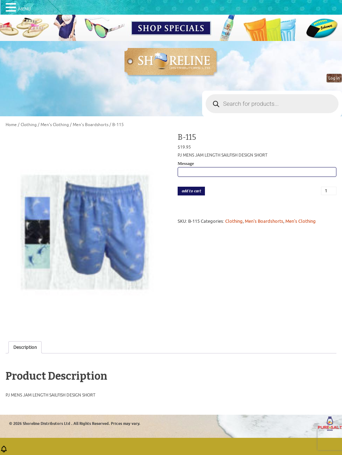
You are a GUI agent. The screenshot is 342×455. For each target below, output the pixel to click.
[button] (4, 451)
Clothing (29, 124)
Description (25, 347)
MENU (24, 9)
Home (11, 124)
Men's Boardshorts (90, 124)
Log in (334, 78)
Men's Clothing (55, 124)
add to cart (191, 191)
